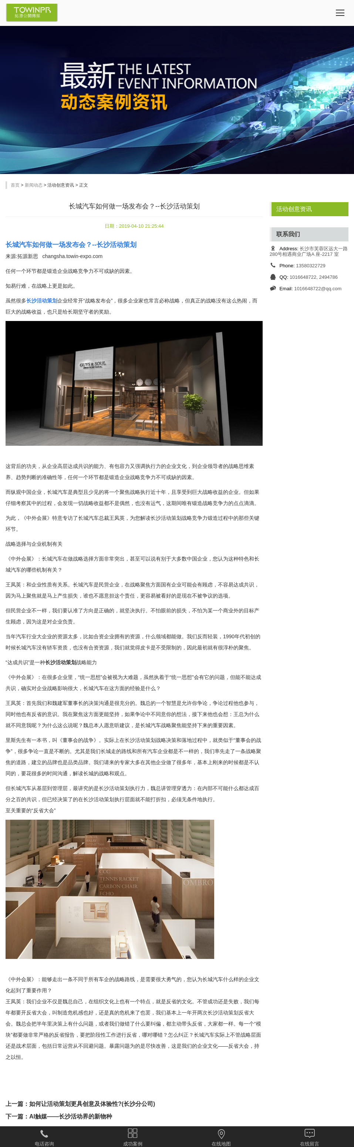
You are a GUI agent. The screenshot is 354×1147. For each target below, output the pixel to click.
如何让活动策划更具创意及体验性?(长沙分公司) (92, 1104)
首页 (15, 185)
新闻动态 (34, 185)
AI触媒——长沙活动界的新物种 (70, 1116)
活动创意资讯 (294, 209)
